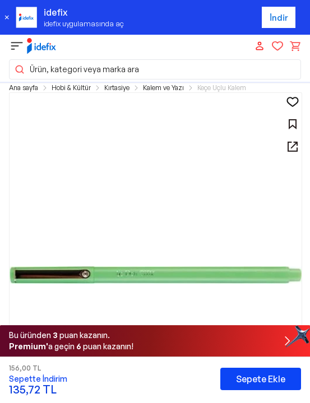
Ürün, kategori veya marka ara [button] (76, 69)
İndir (279, 17)
